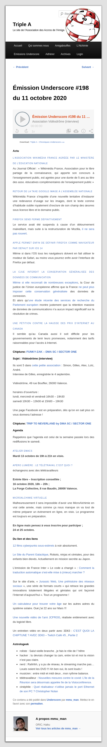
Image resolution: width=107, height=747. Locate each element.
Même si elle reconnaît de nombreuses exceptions (45, 282)
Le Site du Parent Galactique (30, 554)
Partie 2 (73, 635)
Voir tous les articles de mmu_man (58, 728)
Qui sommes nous (38, 45)
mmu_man (72, 699)
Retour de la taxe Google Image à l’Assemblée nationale (52, 191)
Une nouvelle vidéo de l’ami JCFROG (36, 617)
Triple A (22, 24)
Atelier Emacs (22, 451)
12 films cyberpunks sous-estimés (33, 545)
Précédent (20, 67)
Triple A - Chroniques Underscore (47, 142)
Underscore (54, 699)
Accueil (18, 45)
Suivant (88, 67)
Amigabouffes (62, 45)
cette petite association (46, 365)
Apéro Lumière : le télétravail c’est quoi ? (42, 465)
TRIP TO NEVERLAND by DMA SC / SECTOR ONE (59, 423)
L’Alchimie (82, 45)
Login (80, 54)
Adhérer (50, 54)
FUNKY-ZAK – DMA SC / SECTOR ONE (52, 351)
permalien (37, 703)
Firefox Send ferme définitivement (37, 219)
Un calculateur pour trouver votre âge (37, 603)
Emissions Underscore (26, 54)
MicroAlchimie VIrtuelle (30, 498)
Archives (65, 54)
